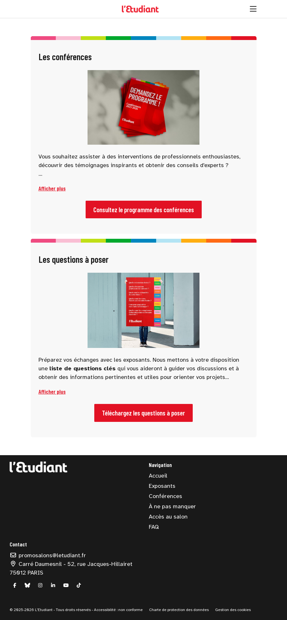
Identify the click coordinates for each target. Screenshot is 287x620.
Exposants (162, 485)
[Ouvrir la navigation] (253, 9)
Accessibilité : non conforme (118, 610)
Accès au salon (168, 516)
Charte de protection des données (179, 610)
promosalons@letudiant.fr (48, 555)
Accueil (158, 475)
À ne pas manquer (172, 506)
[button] (52, 188)
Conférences (165, 496)
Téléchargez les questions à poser (143, 413)
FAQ (154, 526)
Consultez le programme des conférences (143, 209)
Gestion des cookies (233, 610)
